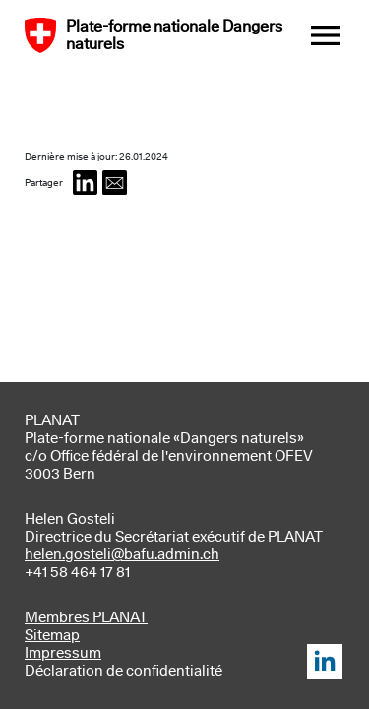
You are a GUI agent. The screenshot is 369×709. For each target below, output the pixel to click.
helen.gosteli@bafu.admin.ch (122, 554)
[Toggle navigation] (325, 36)
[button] (85, 184)
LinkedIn (324, 661)
